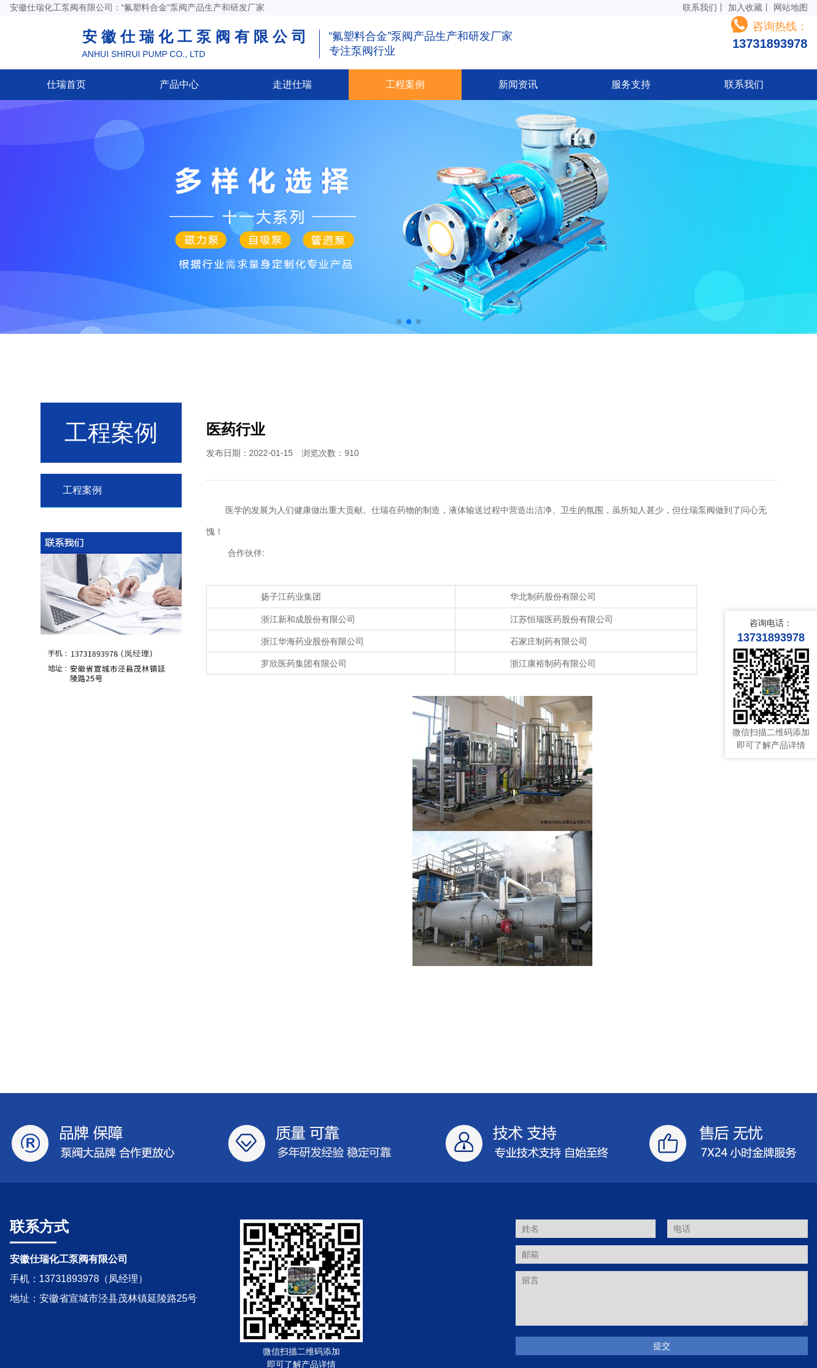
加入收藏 (745, 7)
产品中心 (179, 84)
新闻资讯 (518, 84)
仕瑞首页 (66, 84)
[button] (399, 321)
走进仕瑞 (292, 84)
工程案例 (405, 84)
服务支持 (631, 84)
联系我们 (700, 7)
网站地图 (790, 7)
